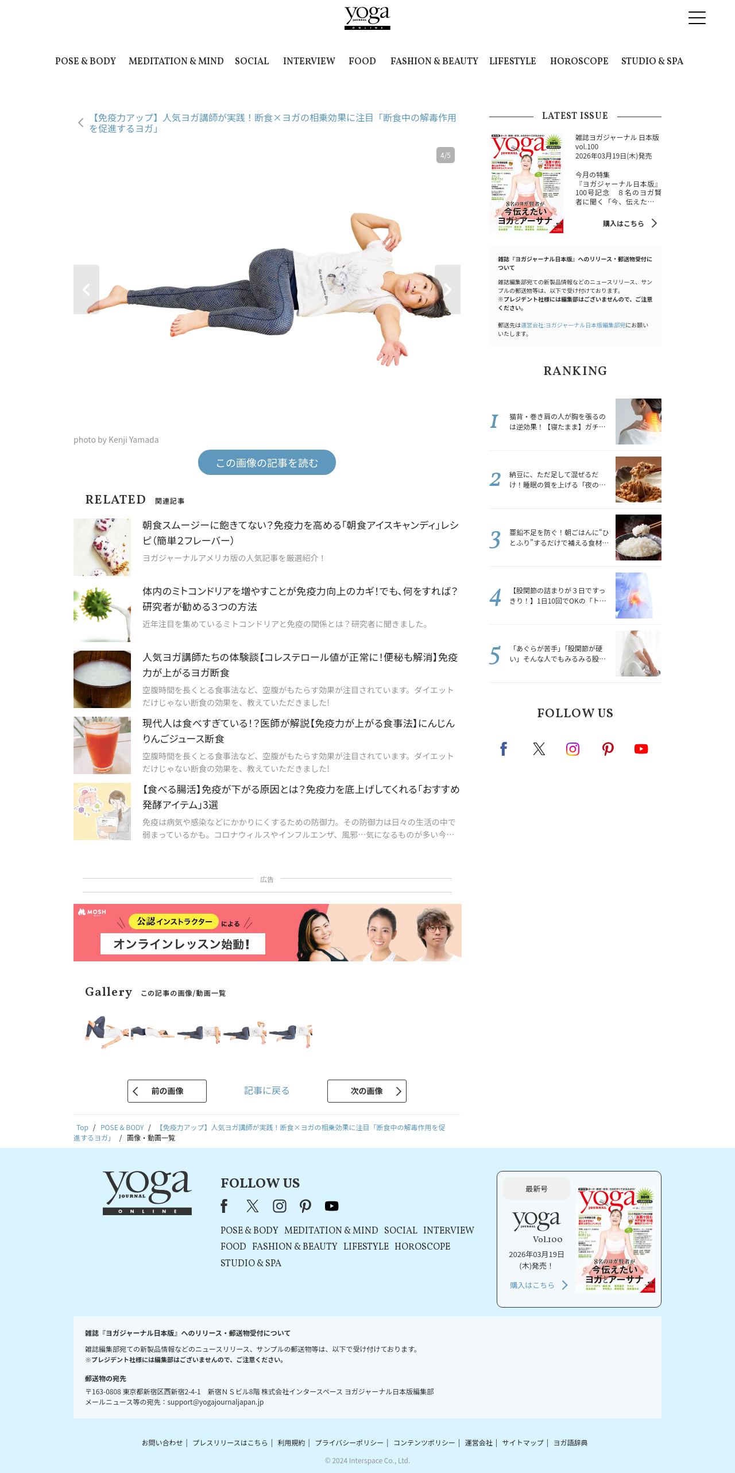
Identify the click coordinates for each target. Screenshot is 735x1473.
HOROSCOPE (579, 62)
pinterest (608, 748)
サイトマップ (523, 1442)
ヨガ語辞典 (571, 1442)
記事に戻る (267, 1090)
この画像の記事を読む (267, 462)
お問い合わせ (162, 1442)
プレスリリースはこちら (230, 1442)
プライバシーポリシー (349, 1442)
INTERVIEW (309, 62)
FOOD (362, 62)
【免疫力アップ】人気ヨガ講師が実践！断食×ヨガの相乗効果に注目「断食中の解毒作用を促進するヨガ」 (273, 122)
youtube (331, 1205)
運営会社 (479, 1442)
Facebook (507, 748)
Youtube (641, 748)
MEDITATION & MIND (176, 62)
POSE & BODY (85, 62)
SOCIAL (252, 62)
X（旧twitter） (540, 748)
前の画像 (167, 1090)
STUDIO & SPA (652, 62)
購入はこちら (623, 223)
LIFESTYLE (512, 62)
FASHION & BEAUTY (434, 62)
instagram (573, 748)
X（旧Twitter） (253, 1205)
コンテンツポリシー (424, 1442)
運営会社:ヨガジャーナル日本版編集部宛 (573, 324)
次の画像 (367, 1090)
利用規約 (291, 1442)
